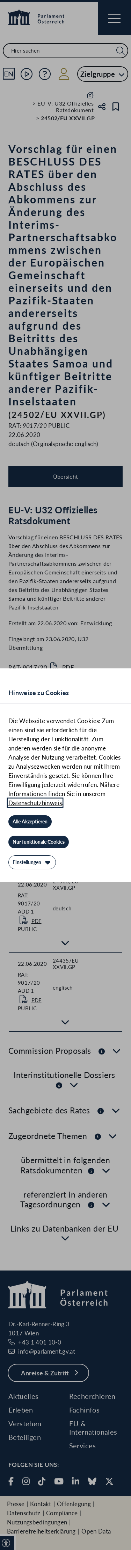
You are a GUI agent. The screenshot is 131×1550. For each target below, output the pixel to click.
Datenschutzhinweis (35, 803)
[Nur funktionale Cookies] (38, 842)
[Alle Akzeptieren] (30, 821)
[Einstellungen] (32, 862)
